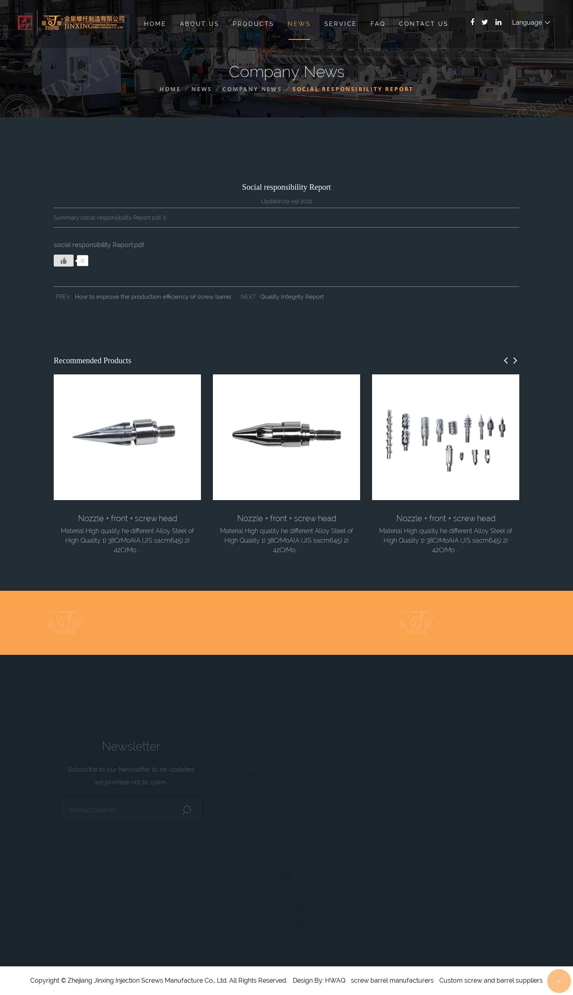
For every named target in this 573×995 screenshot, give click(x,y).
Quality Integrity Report (292, 296)
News (299, 23)
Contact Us (423, 23)
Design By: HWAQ (319, 980)
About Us (199, 23)
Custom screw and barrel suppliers (491, 980)
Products (253, 23)
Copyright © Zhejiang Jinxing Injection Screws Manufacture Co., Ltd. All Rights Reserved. (158, 980)
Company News (252, 89)
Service (340, 23)
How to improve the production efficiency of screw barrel (153, 296)
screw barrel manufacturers (392, 980)
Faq (378, 23)
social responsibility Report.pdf (99, 245)
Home (155, 23)
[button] (506, 360)
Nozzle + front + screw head (127, 518)
